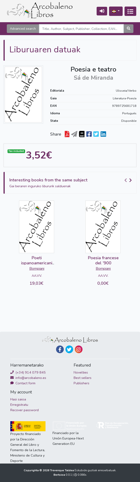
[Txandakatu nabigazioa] (130, 11)
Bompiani (36, 268)
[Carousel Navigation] (128, 180)
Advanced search (23, 28)
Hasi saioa (18, 399)
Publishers (81, 383)
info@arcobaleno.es (28, 377)
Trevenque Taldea (62, 470)
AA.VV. (37, 275)
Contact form (22, 383)
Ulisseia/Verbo (126, 91)
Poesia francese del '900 (103, 260)
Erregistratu (19, 404)
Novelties (81, 372)
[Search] (81, 28)
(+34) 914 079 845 (28, 372)
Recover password (24, 410)
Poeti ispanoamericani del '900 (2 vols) (37, 263)
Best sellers (82, 377)
